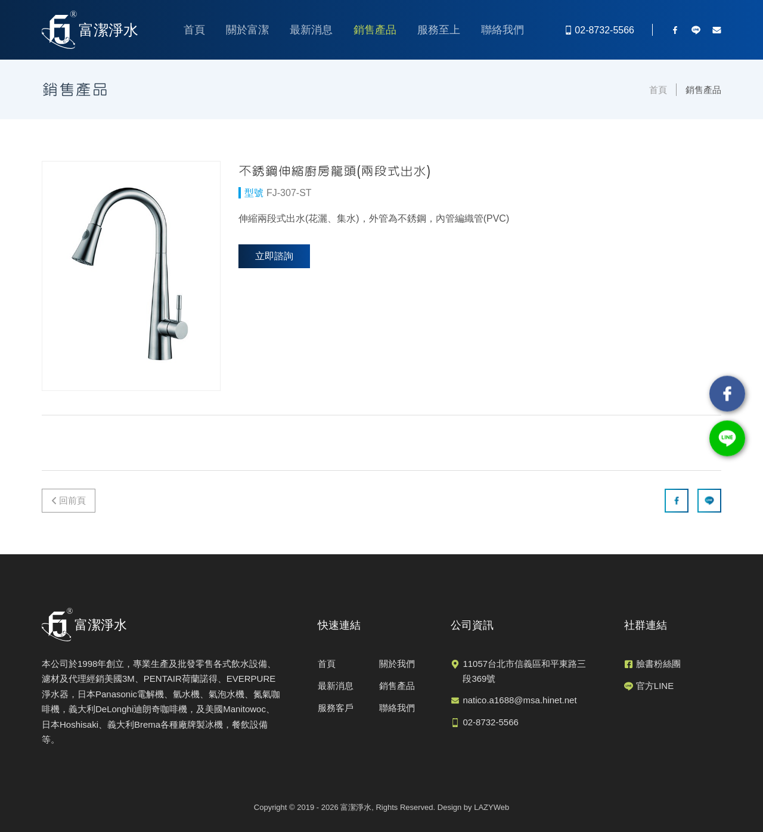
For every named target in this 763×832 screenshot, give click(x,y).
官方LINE (655, 686)
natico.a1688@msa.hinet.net (519, 700)
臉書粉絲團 (658, 664)
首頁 (194, 30)
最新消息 (311, 30)
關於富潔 (247, 30)
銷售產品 (374, 30)
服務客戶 (335, 708)
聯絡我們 (502, 30)
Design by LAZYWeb (473, 807)
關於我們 (397, 664)
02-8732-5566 (490, 722)
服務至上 (438, 30)
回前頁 (72, 500)
